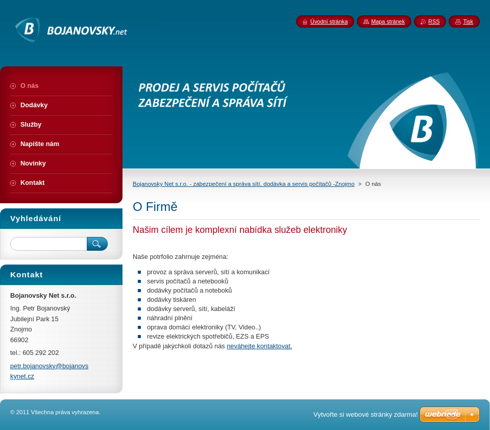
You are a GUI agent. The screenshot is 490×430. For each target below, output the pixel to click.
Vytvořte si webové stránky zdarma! (365, 414)
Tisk (468, 21)
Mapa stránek (388, 21)
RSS (433, 21)
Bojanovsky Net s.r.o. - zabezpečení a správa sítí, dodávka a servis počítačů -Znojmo (244, 184)
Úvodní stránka (329, 21)
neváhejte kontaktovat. (259, 346)
